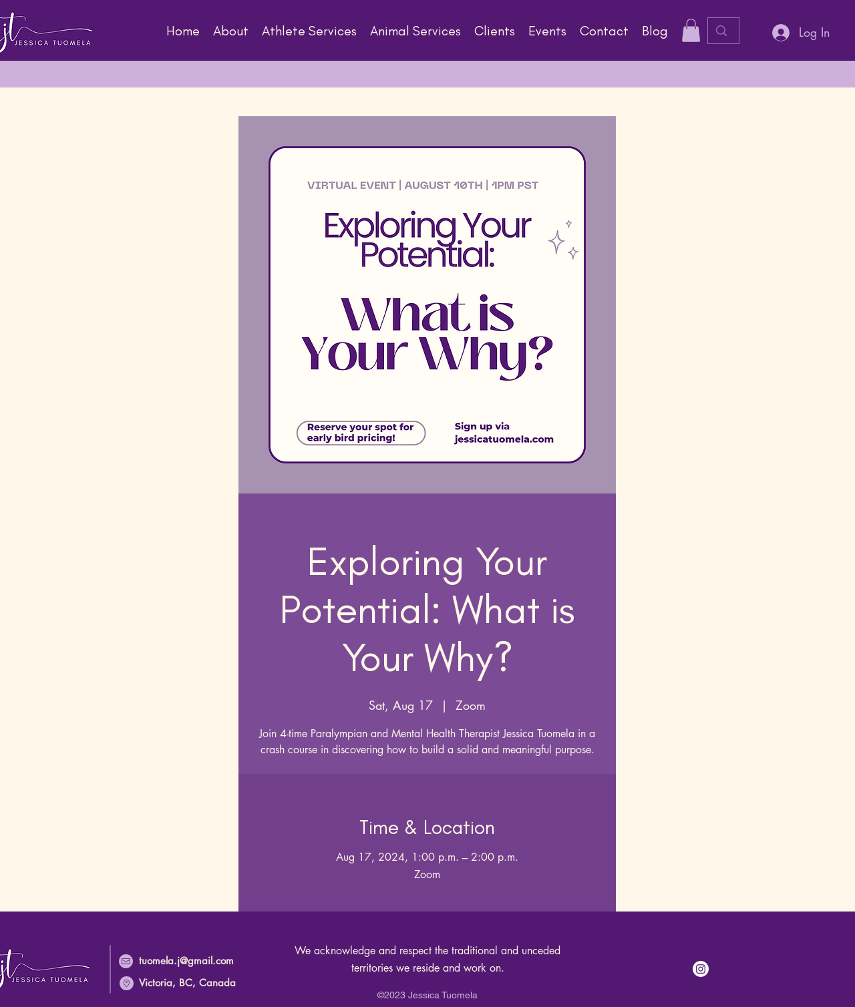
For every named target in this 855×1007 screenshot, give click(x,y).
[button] (309, 30)
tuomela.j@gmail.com (186, 960)
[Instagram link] (701, 969)
